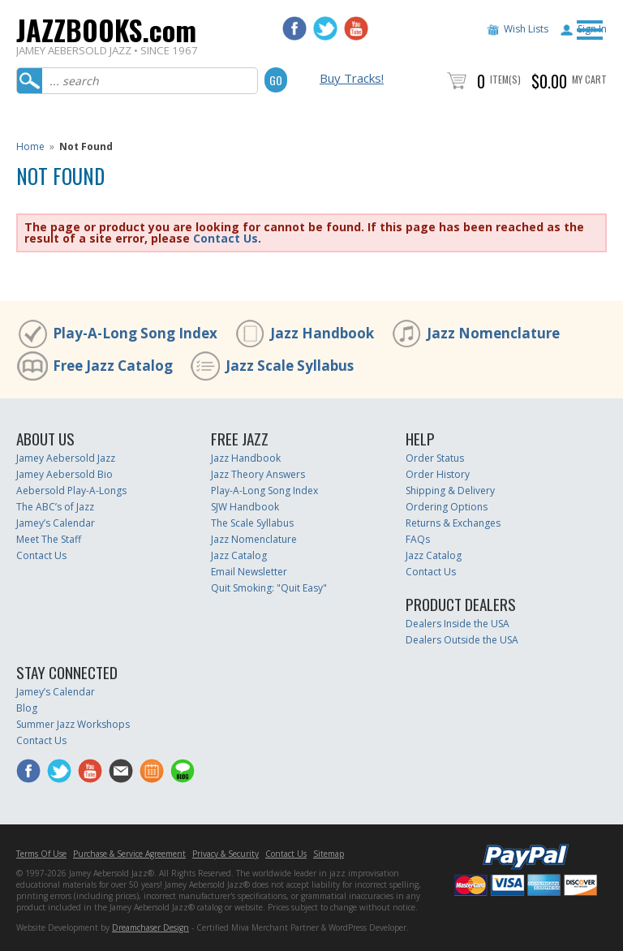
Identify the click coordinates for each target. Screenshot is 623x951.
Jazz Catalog (239, 555)
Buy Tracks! (352, 78)
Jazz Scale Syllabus (290, 365)
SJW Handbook (245, 507)
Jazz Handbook (322, 333)
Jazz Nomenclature (493, 333)
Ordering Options (447, 507)
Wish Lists (526, 29)
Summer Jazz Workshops (73, 724)
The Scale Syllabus (252, 523)
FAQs (418, 539)
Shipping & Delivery (450, 490)
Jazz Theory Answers (258, 474)
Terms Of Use (41, 853)
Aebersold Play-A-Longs (71, 490)
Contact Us (225, 238)
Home (30, 146)
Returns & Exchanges (453, 523)
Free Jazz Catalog (113, 365)
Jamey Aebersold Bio (64, 474)
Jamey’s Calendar (55, 523)
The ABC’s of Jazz (55, 507)
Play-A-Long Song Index (135, 333)
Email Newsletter (249, 572)
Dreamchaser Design (150, 927)
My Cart (589, 79)
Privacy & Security (225, 853)
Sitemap (328, 853)
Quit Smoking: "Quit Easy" (269, 588)
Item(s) (505, 79)
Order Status (435, 458)
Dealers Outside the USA (462, 640)
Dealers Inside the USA (457, 623)
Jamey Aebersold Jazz (65, 458)
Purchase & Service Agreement (129, 853)
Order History (438, 474)
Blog (26, 708)
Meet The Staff (48, 539)
